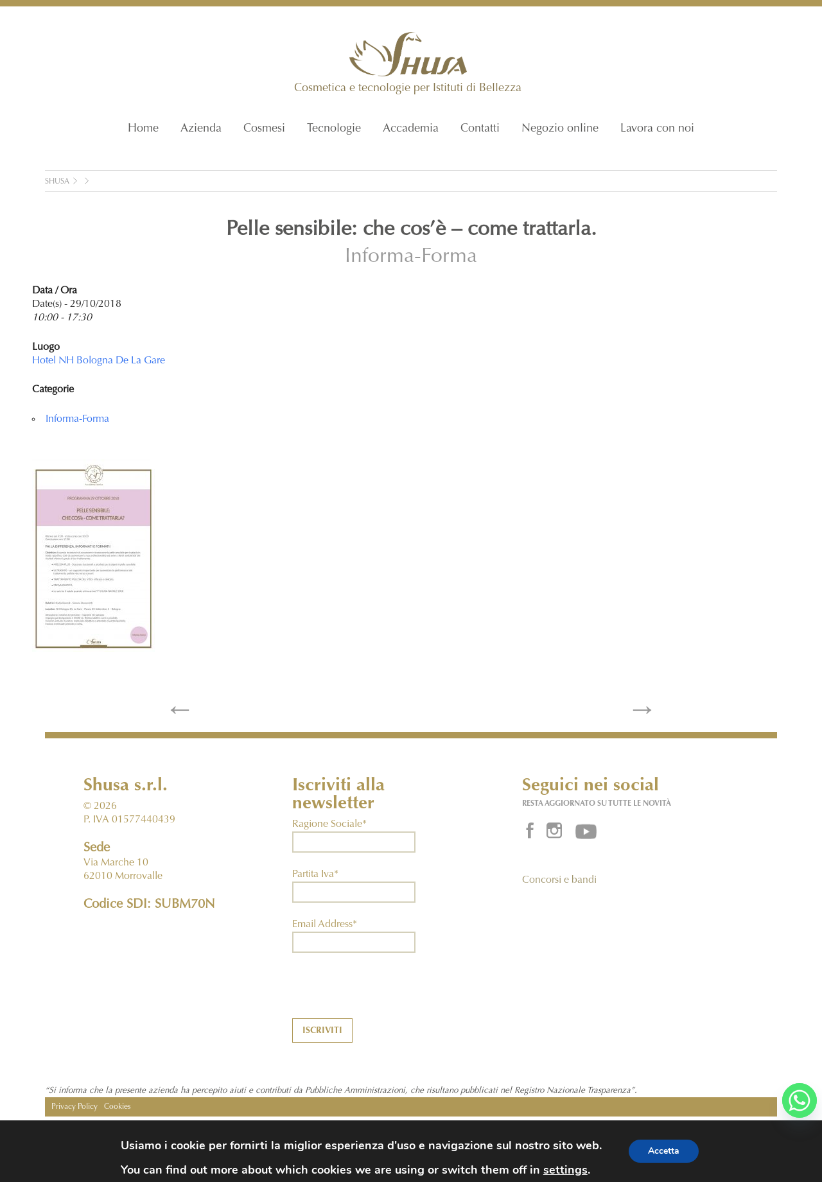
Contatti (480, 129)
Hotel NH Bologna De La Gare (98, 361)
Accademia (411, 129)
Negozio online (560, 129)
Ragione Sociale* (329, 824)
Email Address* (324, 924)
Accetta (663, 1151)
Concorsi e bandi (559, 880)
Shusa (57, 182)
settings (565, 1170)
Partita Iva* (315, 874)
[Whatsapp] (799, 1100)
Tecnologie (334, 129)
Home (143, 129)
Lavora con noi (657, 129)
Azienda (201, 129)
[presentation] (389, 993)
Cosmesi (264, 129)
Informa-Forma (411, 257)
